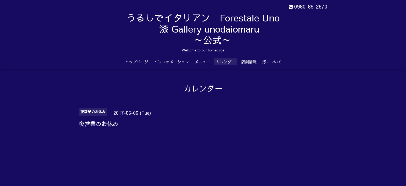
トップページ (136, 61)
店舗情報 (249, 61)
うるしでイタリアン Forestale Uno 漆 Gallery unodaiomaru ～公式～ (216, 28)
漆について (272, 61)
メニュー (202, 61)
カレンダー (225, 61)
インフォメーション (171, 61)
